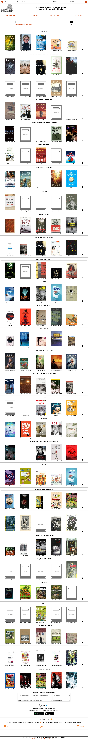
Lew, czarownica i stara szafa (58, 699)
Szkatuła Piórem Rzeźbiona (77, 15)
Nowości (7, 1)
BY (67, 1)
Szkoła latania (38, 696)
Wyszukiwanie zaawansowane (21, 24)
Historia (13, 1)
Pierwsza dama (38, 699)
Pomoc (18, 1)
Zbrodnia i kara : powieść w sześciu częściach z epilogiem (27, 700)
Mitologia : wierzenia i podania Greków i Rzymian (26, 695)
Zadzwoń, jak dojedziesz (57, 696)
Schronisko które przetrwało (57, 700)
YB (64, 1)
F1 (78, 1)
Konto (23, 1)
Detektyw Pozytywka (56, 695)
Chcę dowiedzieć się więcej (37, 738)
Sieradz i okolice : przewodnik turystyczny (24, 696)
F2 (81, 1)
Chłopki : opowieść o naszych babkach (42, 695)
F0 (75, 1)
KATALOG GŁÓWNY (11, 15)
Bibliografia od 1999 (54, 15)
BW (62, 1)
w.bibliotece (37, 722)
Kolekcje (30, 24)
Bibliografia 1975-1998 (33, 15)
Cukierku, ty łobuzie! (39, 700)
